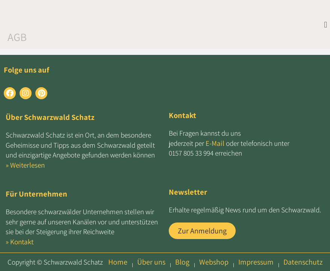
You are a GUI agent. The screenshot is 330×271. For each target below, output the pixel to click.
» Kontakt (19, 241)
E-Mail (215, 143)
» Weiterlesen (25, 165)
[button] (325, 24)
